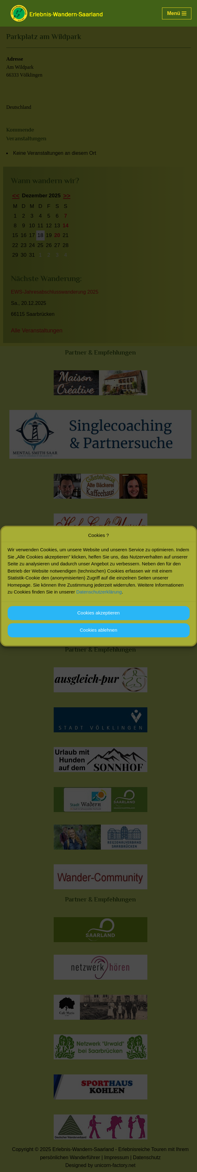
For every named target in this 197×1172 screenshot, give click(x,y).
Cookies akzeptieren (98, 616)
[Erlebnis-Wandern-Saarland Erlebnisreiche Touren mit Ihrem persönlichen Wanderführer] (56, 13)
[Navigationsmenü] (176, 13)
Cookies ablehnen (98, 633)
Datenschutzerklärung (99, 595)
